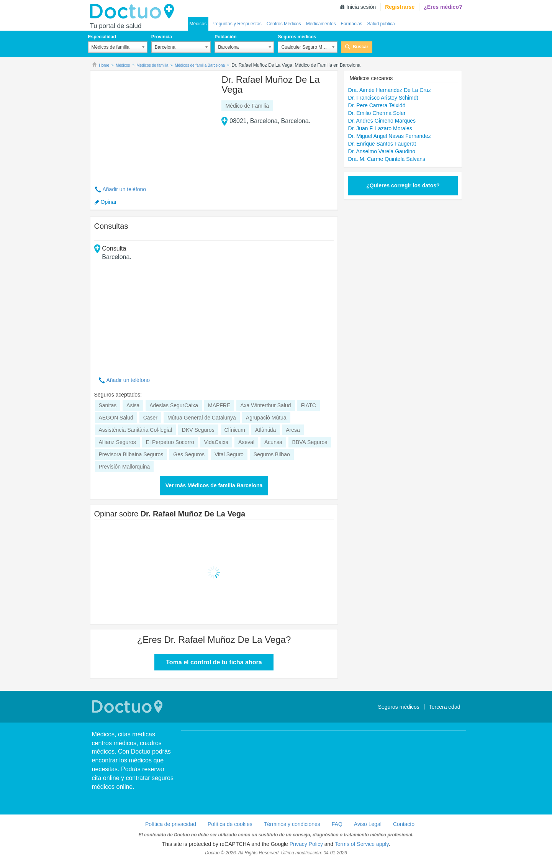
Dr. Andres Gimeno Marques (382, 121)
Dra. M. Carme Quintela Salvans (386, 159)
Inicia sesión (361, 7)
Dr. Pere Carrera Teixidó (376, 105)
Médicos (198, 23)
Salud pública (381, 23)
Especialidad (102, 36)
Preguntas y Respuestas (236, 23)
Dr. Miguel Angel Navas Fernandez (389, 136)
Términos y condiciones (292, 824)
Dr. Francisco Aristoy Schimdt (383, 98)
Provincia (161, 36)
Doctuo (134, 11)
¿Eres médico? (443, 7)
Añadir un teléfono (124, 189)
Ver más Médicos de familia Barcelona (214, 485)
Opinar (109, 202)
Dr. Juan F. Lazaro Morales (380, 128)
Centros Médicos (284, 23)
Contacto (403, 824)
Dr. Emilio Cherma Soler (376, 113)
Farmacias (351, 23)
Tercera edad (444, 707)
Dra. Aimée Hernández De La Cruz (389, 90)
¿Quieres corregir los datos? (402, 185)
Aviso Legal (368, 824)
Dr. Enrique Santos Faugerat (382, 144)
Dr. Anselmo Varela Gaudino (381, 151)
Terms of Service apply (362, 844)
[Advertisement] (152, 124)
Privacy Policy (306, 844)
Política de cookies (230, 824)
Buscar (361, 46)
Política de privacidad (170, 824)
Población (225, 36)
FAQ (337, 824)
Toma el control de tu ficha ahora (214, 662)
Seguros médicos (297, 36)
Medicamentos (321, 23)
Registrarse (399, 7)
